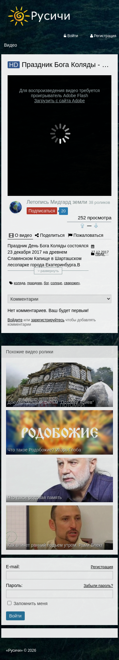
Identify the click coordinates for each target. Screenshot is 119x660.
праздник (34, 283)
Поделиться (49, 235)
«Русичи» (14, 650)
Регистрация (102, 567)
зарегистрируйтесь (47, 320)
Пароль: (14, 585)
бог (46, 283)
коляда (19, 283)
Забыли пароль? (98, 585)
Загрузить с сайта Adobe (59, 100)
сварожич (72, 283)
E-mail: (13, 566)
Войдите (15, 320)
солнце (56, 283)
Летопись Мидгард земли (57, 202)
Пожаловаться (85, 235)
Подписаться (42, 210)
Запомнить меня (31, 603)
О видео (20, 235)
